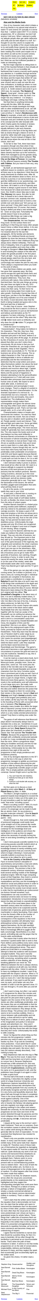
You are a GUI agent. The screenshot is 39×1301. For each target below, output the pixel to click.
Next (36, 14)
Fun (14, 8)
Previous (4, 14)
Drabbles (29, 5)
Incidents (31, 2)
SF (14, 5)
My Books (21, 5)
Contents (19, 14)
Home (15, 2)
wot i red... (23, 2)
